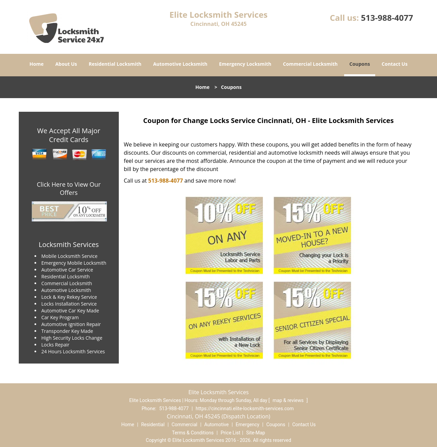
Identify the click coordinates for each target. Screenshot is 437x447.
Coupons (359, 64)
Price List (230, 432)
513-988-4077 (387, 17)
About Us (66, 64)
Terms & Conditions (193, 432)
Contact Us (395, 64)
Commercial (184, 424)
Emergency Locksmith (245, 64)
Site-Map (255, 432)
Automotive (216, 424)
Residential (153, 424)
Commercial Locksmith (310, 64)
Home (36, 64)
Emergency (247, 424)
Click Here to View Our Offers (69, 188)
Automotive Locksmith (180, 64)
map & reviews (289, 400)
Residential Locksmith (115, 64)
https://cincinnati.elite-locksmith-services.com (245, 408)
